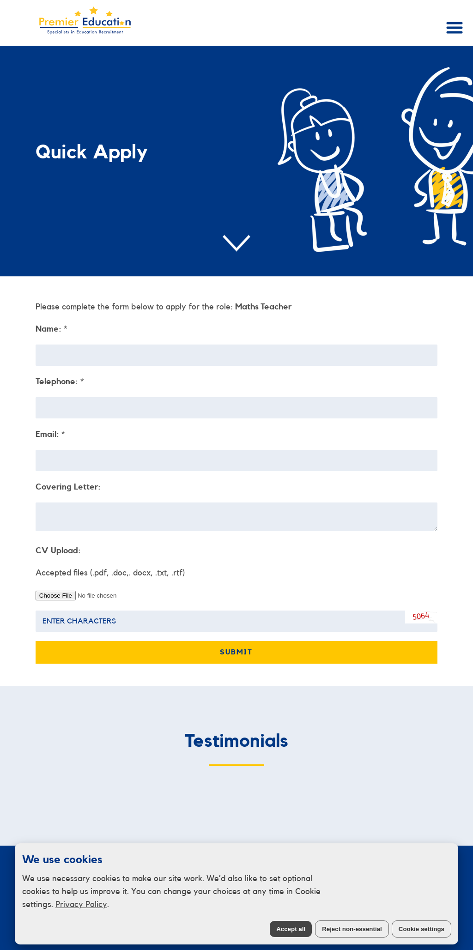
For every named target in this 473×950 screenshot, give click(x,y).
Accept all (290, 929)
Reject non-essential (352, 929)
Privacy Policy (81, 904)
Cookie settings (421, 929)
